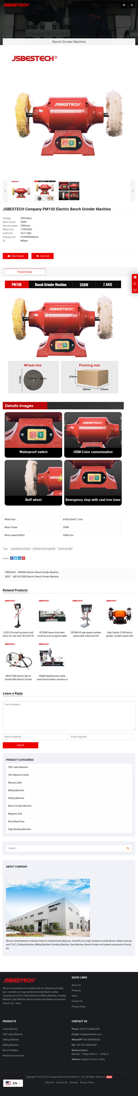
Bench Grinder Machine (19, 806)
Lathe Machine (10, 1029)
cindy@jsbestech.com (90, 1034)
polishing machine (21, 548)
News (74, 996)
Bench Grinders (10, 1050)
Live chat (42, 256)
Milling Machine (16, 790)
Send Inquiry (16, 256)
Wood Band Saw (16, 821)
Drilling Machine (16, 798)
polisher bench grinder (44, 548)
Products (76, 990)
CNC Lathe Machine (18, 767)
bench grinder (65, 548)
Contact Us (77, 1001)
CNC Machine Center (18, 775)
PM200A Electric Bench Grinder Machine (38, 572)
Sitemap (74, 1082)
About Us (76, 985)
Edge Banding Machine (19, 829)
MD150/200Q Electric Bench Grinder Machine (36, 576)
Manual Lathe (15, 782)
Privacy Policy (79, 1006)
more (18, 1003)
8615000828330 (91, 1039)
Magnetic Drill (15, 813)
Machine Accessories (13, 1055)
